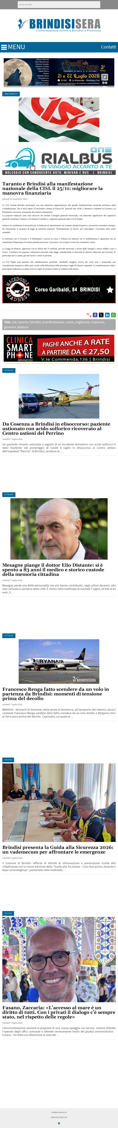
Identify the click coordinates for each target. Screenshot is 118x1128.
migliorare (82, 322)
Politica (8, 760)
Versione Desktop (59, 1117)
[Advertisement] (59, 474)
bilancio (23, 327)
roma (70, 322)
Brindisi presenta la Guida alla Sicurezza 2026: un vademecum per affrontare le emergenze (58, 850)
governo (10, 327)
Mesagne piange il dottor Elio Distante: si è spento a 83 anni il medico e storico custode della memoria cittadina (53, 569)
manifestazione (53, 322)
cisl (14, 322)
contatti (108, 47)
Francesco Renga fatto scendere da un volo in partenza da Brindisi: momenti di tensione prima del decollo (55, 694)
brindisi (35, 322)
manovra (97, 322)
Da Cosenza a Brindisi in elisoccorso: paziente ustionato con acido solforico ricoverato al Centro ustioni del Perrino (56, 428)
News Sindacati (11, 94)
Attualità (9, 370)
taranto (23, 322)
